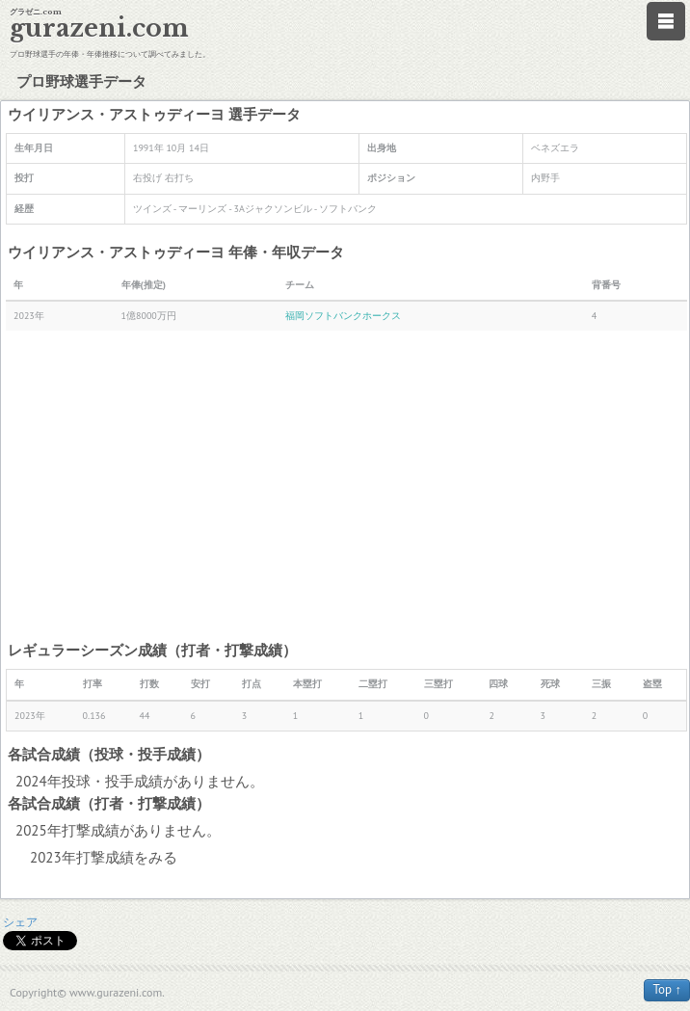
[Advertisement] (346, 485)
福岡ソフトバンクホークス (343, 315)
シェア (20, 922)
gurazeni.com (99, 28)
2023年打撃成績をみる (103, 857)
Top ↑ (666, 989)
